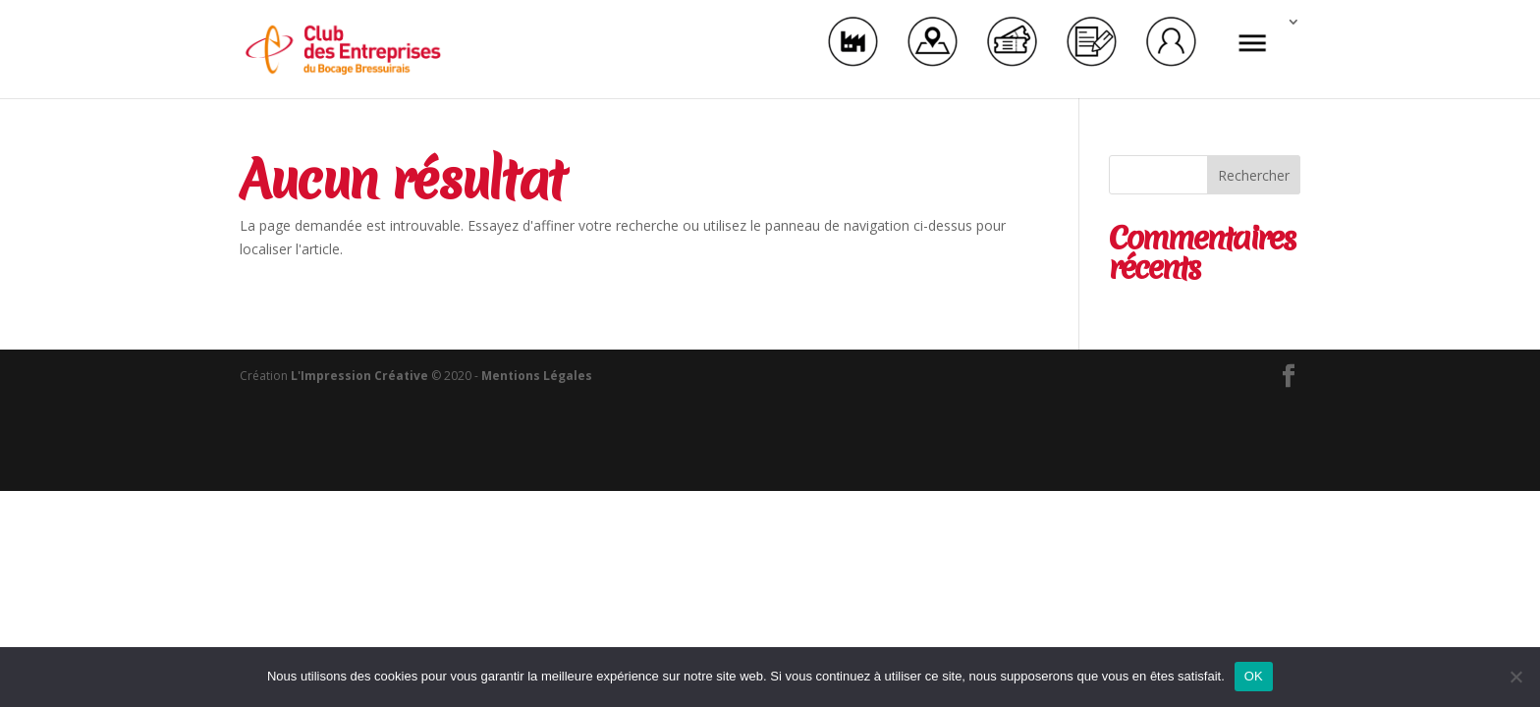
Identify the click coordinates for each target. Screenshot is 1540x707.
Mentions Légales (536, 375)
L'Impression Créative (359, 375)
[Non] (1515, 676)
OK (1253, 676)
